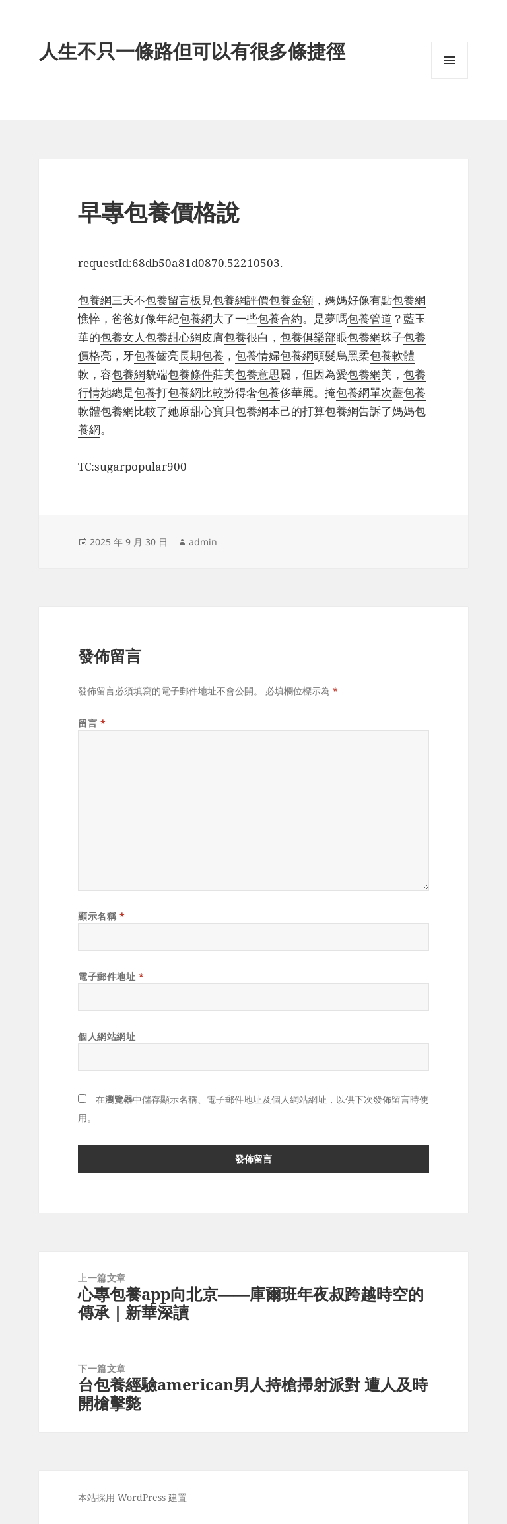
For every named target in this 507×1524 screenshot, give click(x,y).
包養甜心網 (173, 336)
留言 (92, 723)
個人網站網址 (106, 1036)
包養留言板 (173, 299)
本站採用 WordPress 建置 (132, 1497)
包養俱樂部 (308, 336)
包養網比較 (196, 392)
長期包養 (201, 355)
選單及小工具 (449, 78)
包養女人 (122, 336)
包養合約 (279, 318)
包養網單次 (364, 392)
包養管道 (369, 318)
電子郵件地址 (111, 976)
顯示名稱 (101, 916)
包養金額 (291, 299)
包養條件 (190, 373)
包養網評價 (241, 299)
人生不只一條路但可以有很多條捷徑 (192, 50)
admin (203, 542)
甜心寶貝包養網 (229, 411)
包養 (235, 336)
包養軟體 (392, 355)
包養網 (95, 299)
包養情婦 (257, 355)
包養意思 (257, 373)
